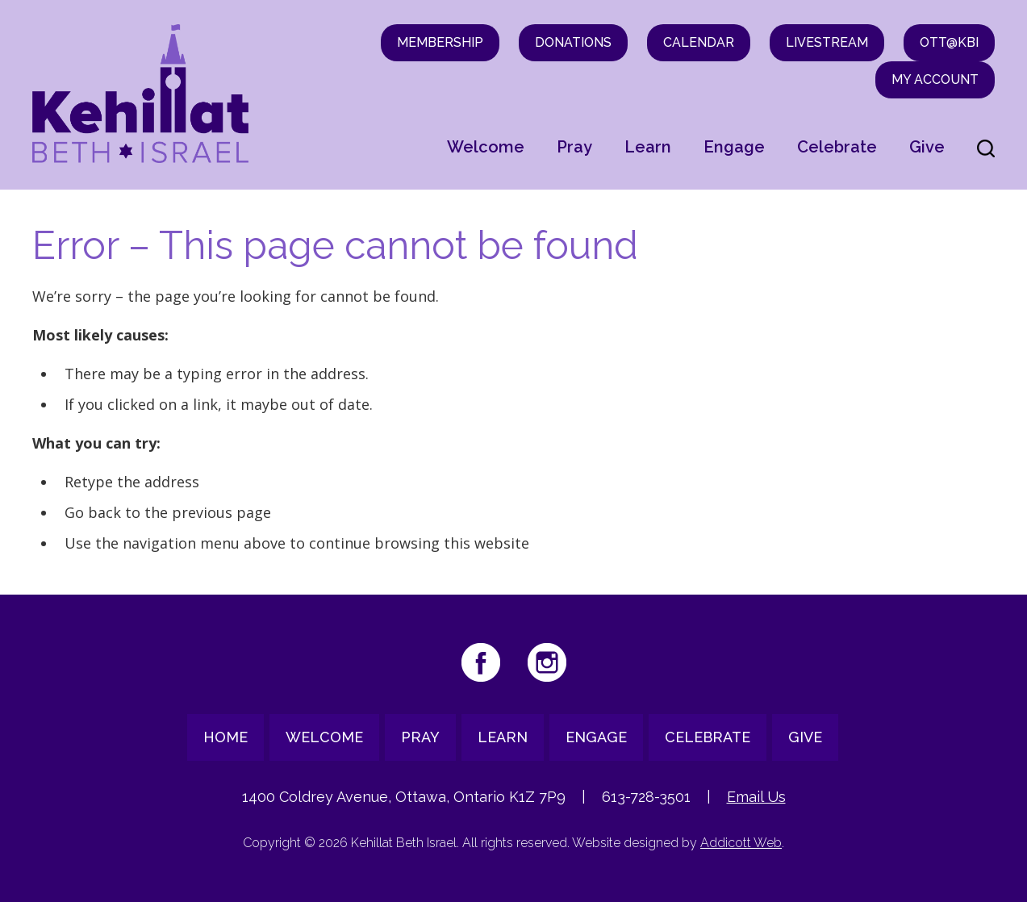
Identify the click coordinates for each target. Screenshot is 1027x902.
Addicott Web (741, 842)
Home (225, 737)
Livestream (827, 42)
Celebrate (837, 147)
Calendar (698, 42)
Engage (734, 147)
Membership (440, 42)
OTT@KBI (949, 42)
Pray (574, 147)
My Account (935, 79)
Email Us (756, 796)
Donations (573, 42)
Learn (647, 147)
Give (927, 147)
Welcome (485, 147)
